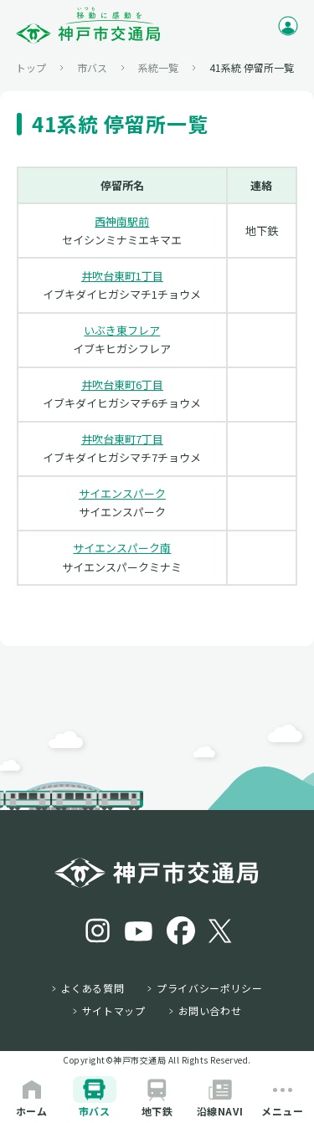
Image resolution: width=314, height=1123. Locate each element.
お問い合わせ (210, 1011)
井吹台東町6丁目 (122, 384)
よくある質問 (93, 988)
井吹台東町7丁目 (122, 439)
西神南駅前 (122, 221)
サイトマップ (114, 1011)
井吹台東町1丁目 (122, 276)
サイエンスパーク (122, 493)
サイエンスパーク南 (122, 548)
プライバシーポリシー (209, 988)
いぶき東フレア (122, 330)
